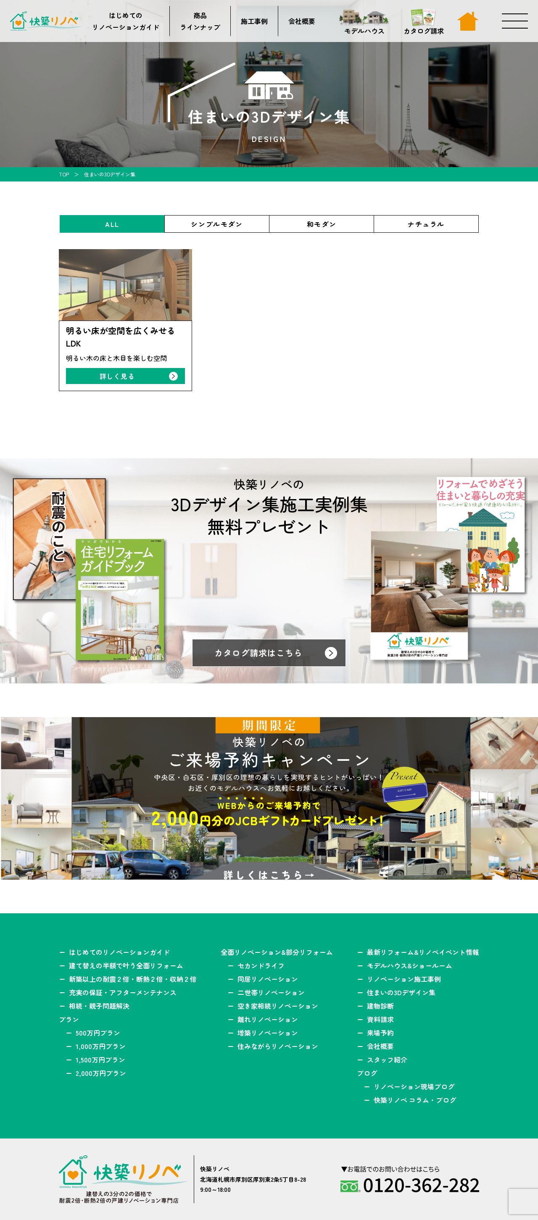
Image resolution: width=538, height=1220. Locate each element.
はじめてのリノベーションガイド (125, 21)
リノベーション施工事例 (404, 979)
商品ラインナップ (200, 21)
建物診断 (380, 1006)
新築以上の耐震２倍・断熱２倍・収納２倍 (133, 979)
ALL (112, 224)
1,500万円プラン (100, 1059)
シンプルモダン (217, 224)
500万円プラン (98, 1033)
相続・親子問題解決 (99, 1006)
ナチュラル (426, 224)
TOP (64, 174)
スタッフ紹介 (387, 1059)
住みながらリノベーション (277, 1046)
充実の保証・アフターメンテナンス (123, 992)
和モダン (321, 224)
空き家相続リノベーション (277, 1006)
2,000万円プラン (101, 1073)
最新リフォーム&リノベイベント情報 (423, 952)
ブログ (367, 1073)
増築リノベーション (267, 1033)
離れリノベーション (267, 1019)
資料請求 (380, 1019)
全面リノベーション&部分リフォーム (277, 952)
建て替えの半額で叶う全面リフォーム (126, 965)
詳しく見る (117, 376)
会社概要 (301, 21)
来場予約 (380, 1033)
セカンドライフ (261, 965)
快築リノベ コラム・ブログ (415, 1100)
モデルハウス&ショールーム (409, 965)
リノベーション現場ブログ (414, 1086)
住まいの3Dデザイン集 (401, 992)
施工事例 (254, 21)
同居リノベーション (267, 979)
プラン (69, 1019)
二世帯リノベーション (271, 992)
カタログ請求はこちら (258, 653)
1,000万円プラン (101, 1046)
